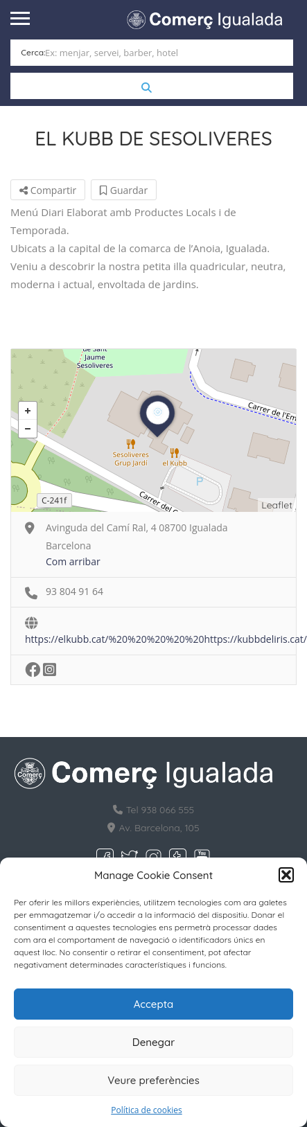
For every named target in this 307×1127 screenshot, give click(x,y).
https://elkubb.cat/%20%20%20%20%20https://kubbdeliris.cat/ (166, 639)
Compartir (47, 190)
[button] (286, 875)
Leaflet (276, 505)
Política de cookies (146, 1110)
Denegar (153, 1042)
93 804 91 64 (74, 591)
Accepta (154, 1004)
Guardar (124, 190)
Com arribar (73, 561)
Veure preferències (153, 1080)
